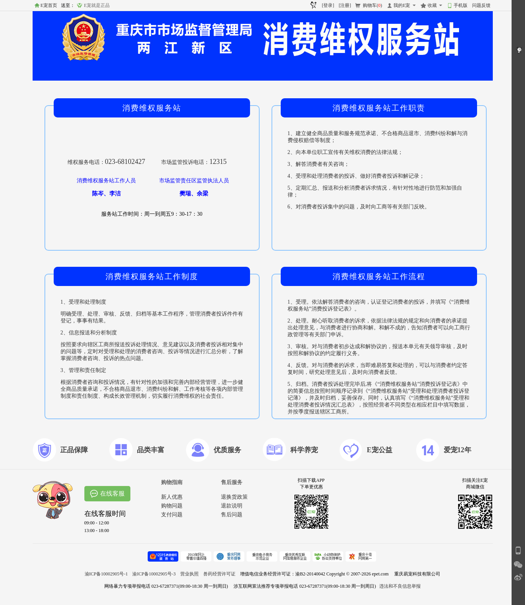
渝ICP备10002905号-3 (154, 574)
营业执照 (189, 574)
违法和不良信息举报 (400, 586)
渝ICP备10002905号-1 (106, 574)
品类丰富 (151, 450)
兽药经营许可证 (219, 574)
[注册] (345, 5)
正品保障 (74, 450)
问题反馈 (481, 5)
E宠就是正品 (97, 5)
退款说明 (231, 506)
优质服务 (227, 450)
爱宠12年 (457, 450)
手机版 (460, 5)
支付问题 (172, 514)
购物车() (372, 5)
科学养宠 (304, 450)
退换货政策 (234, 497)
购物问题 (172, 506)
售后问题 (231, 514)
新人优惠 (172, 497)
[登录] (328, 5)
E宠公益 (379, 450)
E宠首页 (49, 5)
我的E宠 (401, 5)
